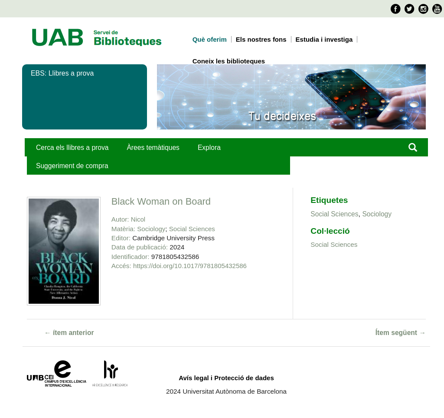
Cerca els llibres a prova (72, 147)
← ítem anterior (69, 332)
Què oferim (210, 39)
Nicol (138, 219)
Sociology (151, 228)
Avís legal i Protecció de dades (226, 378)
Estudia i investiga (324, 39)
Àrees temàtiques (153, 147)
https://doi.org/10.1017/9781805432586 (190, 265)
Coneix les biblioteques (229, 61)
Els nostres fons (261, 39)
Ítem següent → (400, 332)
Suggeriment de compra (72, 165)
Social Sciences (192, 228)
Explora (209, 147)
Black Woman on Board (161, 201)
